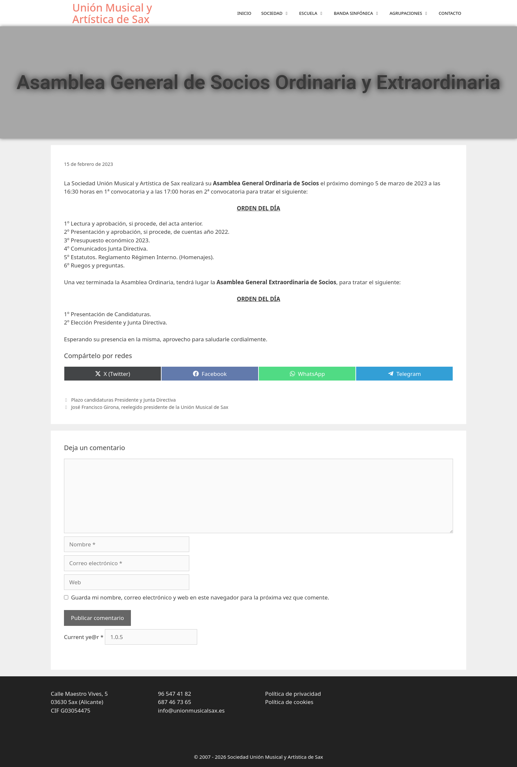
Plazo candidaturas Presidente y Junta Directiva (123, 400)
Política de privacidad (293, 693)
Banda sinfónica (359, 13)
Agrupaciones (412, 13)
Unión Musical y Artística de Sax (112, 13)
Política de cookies (289, 702)
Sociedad (277, 13)
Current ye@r (84, 637)
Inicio (244, 13)
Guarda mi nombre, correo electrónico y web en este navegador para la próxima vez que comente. (200, 597)
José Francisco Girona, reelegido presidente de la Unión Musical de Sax (149, 407)
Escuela (314, 13)
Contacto (450, 13)
